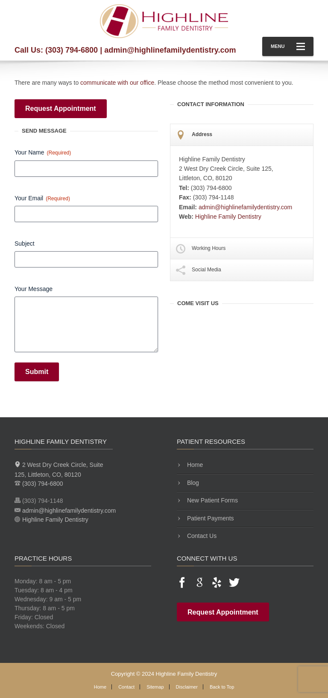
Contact (126, 686)
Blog (192, 482)
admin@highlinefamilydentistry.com (170, 50)
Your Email (42, 198)
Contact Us (201, 535)
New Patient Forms (211, 500)
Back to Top (222, 686)
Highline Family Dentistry (228, 216)
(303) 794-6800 (71, 50)
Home (194, 464)
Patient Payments (209, 518)
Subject (25, 243)
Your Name (43, 153)
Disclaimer (187, 686)
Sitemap (155, 686)
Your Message (34, 288)
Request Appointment (60, 108)
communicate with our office (117, 82)
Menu (288, 46)
